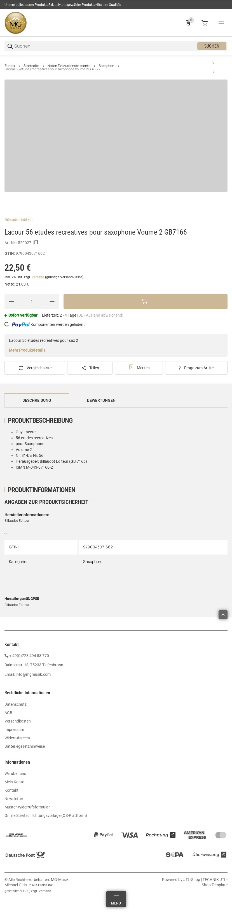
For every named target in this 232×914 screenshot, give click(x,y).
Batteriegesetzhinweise (24, 746)
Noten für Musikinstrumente (69, 65)
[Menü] (116, 899)
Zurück (9, 65)
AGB (8, 712)
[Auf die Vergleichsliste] (34, 368)
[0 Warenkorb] (204, 23)
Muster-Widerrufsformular (27, 807)
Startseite (31, 65)
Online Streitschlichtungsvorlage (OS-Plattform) (45, 815)
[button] (223, 614)
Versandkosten (17, 721)
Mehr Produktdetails (27, 350)
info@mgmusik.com (33, 674)
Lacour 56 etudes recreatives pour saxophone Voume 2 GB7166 (52, 69)
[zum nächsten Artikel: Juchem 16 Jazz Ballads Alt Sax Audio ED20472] (213, 72)
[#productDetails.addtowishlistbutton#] (139, 368)
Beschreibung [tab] (36, 400)
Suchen (211, 46)
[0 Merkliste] (188, 23)
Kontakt (11, 790)
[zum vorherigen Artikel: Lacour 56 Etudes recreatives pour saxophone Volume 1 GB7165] (213, 62)
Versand (38, 277)
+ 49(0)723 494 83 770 (29, 655)
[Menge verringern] (11, 301)
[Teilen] (90, 368)
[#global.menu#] (221, 23)
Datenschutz (15, 704)
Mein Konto (14, 782)
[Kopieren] (35, 242)
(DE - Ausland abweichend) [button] (100, 315)
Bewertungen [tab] (101, 400)
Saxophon (106, 65)
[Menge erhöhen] (52, 301)
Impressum (14, 729)
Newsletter (13, 798)
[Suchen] (105, 46)
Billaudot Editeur (18, 219)
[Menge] (32, 301)
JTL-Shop (192, 879)
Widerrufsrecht (17, 738)
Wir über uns (15, 773)
